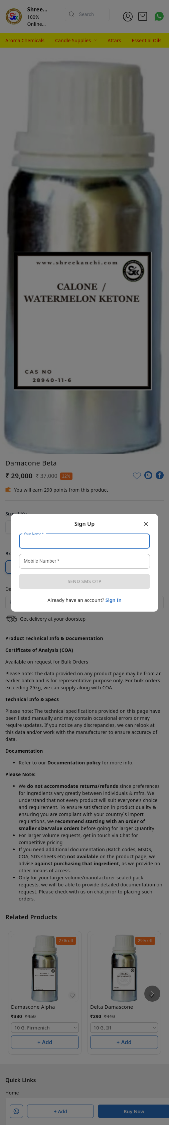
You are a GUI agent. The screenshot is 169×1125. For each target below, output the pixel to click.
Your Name (34, 534)
